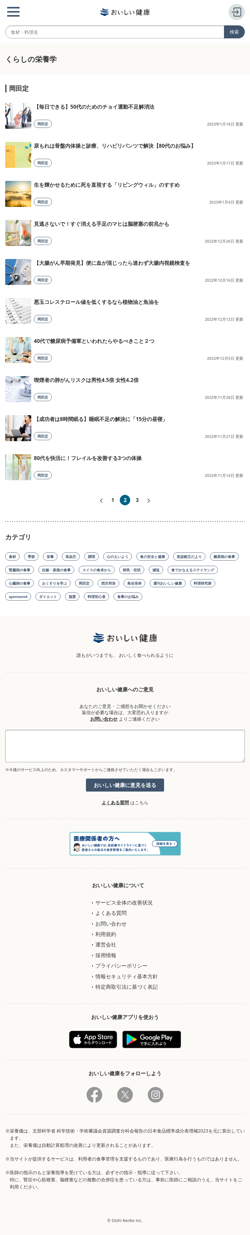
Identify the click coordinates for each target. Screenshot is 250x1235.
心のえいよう (117, 556)
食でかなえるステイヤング (192, 569)
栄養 (50, 556)
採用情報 (105, 955)
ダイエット (48, 596)
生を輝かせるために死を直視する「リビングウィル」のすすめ (107, 184)
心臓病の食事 (19, 583)
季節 (31, 556)
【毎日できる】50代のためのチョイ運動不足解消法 (94, 106)
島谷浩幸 (134, 583)
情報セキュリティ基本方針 (126, 976)
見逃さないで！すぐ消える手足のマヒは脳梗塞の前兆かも (101, 223)
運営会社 (105, 944)
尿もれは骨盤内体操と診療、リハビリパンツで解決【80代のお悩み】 (115, 145)
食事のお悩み (128, 596)
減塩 (156, 569)
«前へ (101, 500)
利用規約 (105, 934)
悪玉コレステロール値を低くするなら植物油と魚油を (96, 301)
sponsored (18, 596)
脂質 (72, 596)
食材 (12, 556)
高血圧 (70, 556)
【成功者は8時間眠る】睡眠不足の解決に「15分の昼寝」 (101, 419)
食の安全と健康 (152, 556)
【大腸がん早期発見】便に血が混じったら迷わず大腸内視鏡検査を (112, 262)
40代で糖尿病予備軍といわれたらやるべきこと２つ (94, 341)
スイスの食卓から (96, 569)
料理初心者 (96, 596)
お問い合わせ (104, 719)
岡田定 (42, 123)
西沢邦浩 (108, 583)
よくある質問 (115, 802)
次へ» (148, 500)
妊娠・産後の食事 (56, 569)
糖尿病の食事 (224, 556)
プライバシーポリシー (121, 965)
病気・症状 (132, 569)
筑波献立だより (189, 556)
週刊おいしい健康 (167, 583)
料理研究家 (203, 583)
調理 (91, 556)
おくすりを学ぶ (54, 583)
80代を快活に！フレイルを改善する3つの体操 (88, 458)
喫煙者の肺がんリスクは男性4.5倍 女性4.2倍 (86, 380)
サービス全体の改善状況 (124, 902)
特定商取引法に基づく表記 (126, 986)
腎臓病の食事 (19, 569)
